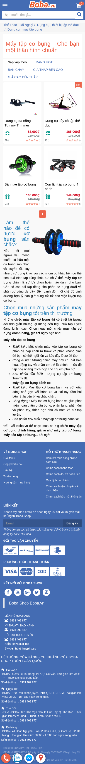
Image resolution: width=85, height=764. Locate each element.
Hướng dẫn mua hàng (16, 482)
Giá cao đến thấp (23, 77)
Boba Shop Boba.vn (26, 603)
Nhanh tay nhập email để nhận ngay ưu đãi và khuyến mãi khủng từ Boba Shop (41, 514)
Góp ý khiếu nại (12, 464)
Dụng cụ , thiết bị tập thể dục (58, 25)
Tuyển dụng (10, 476)
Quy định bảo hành (57, 480)
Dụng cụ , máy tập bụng (24, 29)
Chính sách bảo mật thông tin (64, 496)
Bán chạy (16, 69)
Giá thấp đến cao (48, 69)
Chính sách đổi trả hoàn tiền (63, 474)
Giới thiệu (9, 458)
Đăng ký (72, 523)
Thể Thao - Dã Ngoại (18, 25)
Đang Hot (44, 62)
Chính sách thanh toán (59, 468)
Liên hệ (7, 470)
